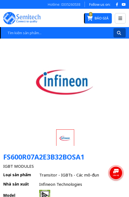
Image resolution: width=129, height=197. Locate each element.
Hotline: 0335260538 (64, 4)
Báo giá (98, 17)
